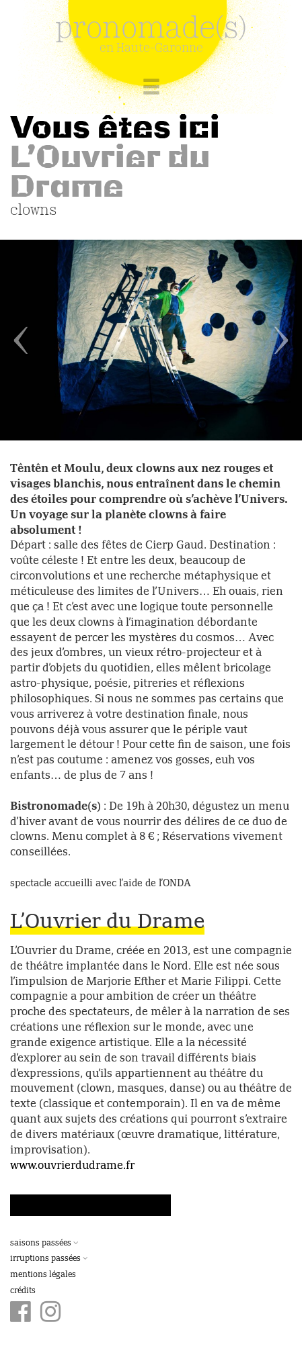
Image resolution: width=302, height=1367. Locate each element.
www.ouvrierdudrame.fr (72, 1166)
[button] (22, 340)
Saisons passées (44, 1243)
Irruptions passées (49, 1259)
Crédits (23, 1291)
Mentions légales (43, 1275)
